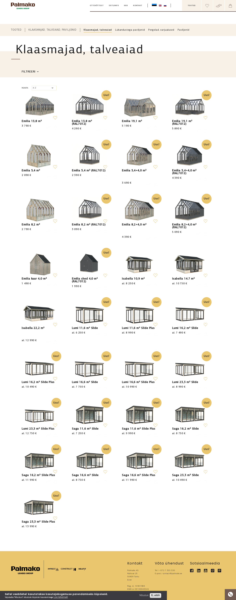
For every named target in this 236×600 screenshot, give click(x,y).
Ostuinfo (114, 6)
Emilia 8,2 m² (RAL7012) (89, 219)
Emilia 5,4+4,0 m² (134, 170)
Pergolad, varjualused (161, 30)
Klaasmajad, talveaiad (98, 30)
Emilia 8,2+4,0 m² (134, 219)
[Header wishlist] (207, 5)
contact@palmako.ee (172, 556)
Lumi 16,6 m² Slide (85, 365)
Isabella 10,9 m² (133, 269)
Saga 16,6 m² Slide (85, 458)
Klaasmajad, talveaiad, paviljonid (52, 30)
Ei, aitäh (155, 595)
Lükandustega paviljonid (130, 30)
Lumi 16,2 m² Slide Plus (38, 365)
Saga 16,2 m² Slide (185, 411)
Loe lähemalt (61, 597)
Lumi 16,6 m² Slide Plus (138, 365)
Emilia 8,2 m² (31, 219)
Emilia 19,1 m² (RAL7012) (182, 122)
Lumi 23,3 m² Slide (185, 365)
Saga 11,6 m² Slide (85, 411)
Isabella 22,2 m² (33, 318)
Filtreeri (28, 71)
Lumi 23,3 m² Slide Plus (38, 411)
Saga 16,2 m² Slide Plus (38, 458)
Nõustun (144, 595)
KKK (126, 6)
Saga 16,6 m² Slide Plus (138, 458)
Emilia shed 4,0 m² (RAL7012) (85, 270)
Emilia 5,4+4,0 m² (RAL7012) (184, 172)
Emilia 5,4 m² (31, 170)
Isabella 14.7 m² (183, 269)
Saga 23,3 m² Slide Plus (38, 504)
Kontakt (137, 6)
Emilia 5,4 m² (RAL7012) (89, 170)
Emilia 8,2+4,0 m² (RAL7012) (184, 221)
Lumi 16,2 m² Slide (185, 318)
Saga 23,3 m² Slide (185, 458)
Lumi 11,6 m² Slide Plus (138, 318)
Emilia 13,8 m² (32, 121)
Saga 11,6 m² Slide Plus (138, 411)
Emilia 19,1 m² (132, 121)
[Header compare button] (218, 5)
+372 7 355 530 (167, 553)
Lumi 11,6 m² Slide (85, 318)
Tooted (16, 30)
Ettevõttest (96, 6)
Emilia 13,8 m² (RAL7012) (82, 122)
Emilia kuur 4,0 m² (34, 269)
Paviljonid (183, 30)
